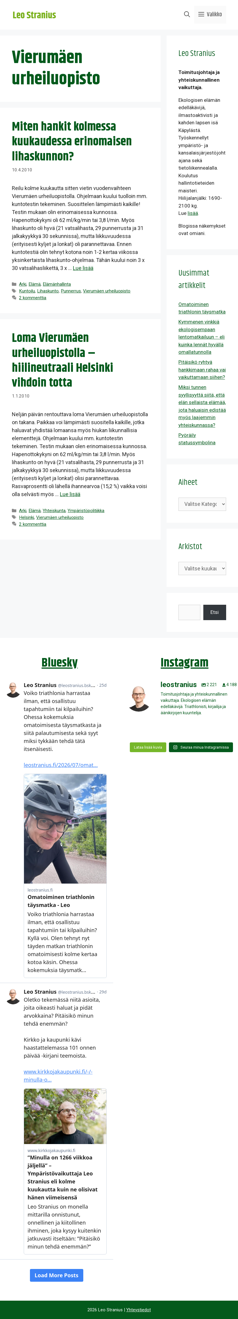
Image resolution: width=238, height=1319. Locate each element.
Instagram (184, 663)
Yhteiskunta (54, 510)
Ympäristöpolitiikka (86, 510)
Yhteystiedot (138, 1309)
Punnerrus (71, 291)
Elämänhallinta (57, 284)
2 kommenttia (32, 297)
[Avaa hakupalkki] (187, 15)
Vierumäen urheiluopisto (106, 291)
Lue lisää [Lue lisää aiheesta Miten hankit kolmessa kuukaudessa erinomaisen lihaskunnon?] (83, 268)
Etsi (214, 612)
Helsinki (26, 517)
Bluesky (59, 663)
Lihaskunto (48, 291)
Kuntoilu (27, 291)
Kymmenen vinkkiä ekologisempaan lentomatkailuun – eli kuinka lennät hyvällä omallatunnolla (201, 337)
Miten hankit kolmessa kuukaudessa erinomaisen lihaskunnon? (72, 142)
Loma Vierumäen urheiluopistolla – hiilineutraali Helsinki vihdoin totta (62, 361)
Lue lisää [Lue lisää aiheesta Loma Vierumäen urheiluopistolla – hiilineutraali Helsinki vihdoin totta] (70, 494)
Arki (22, 284)
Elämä (34, 284)
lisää (193, 213)
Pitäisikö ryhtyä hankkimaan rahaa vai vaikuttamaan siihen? (202, 369)
